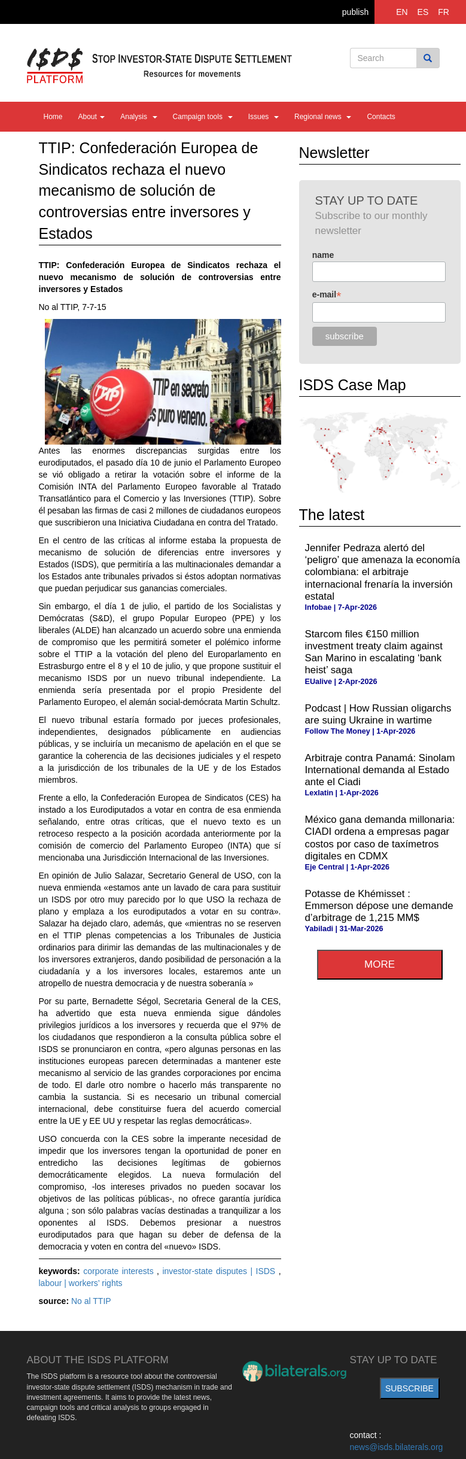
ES (423, 12)
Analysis (138, 117)
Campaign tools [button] (203, 117)
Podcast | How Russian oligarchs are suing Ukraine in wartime (378, 714)
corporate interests (120, 1271)
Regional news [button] (322, 117)
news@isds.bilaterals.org (396, 1447)
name (323, 255)
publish (355, 12)
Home (53, 117)
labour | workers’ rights (81, 1283)
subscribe (409, 1388)
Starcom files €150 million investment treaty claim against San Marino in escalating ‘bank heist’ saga (374, 652)
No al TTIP (91, 1301)
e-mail (327, 294)
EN (401, 12)
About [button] (91, 117)
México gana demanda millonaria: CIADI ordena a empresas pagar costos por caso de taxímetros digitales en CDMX (380, 837)
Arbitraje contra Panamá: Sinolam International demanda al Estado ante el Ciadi (380, 770)
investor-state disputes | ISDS (220, 1271)
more (379, 964)
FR (443, 12)
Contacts (381, 117)
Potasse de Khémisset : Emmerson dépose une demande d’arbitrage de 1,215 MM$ (379, 905)
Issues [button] (263, 117)
